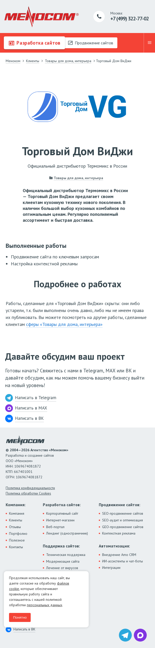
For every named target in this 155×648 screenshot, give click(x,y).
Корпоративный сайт (62, 513)
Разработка (34, 43)
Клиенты (15, 520)
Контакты (16, 547)
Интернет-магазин (60, 520)
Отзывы (15, 526)
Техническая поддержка (65, 554)
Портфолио (18, 533)
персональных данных (44, 605)
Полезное (17, 540)
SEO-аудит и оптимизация (122, 520)
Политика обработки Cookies (28, 493)
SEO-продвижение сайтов (122, 513)
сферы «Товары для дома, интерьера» (64, 324)
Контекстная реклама (118, 533)
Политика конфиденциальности (30, 488)
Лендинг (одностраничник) (67, 533)
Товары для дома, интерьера (78, 178)
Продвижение (90, 42)
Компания (16, 513)
